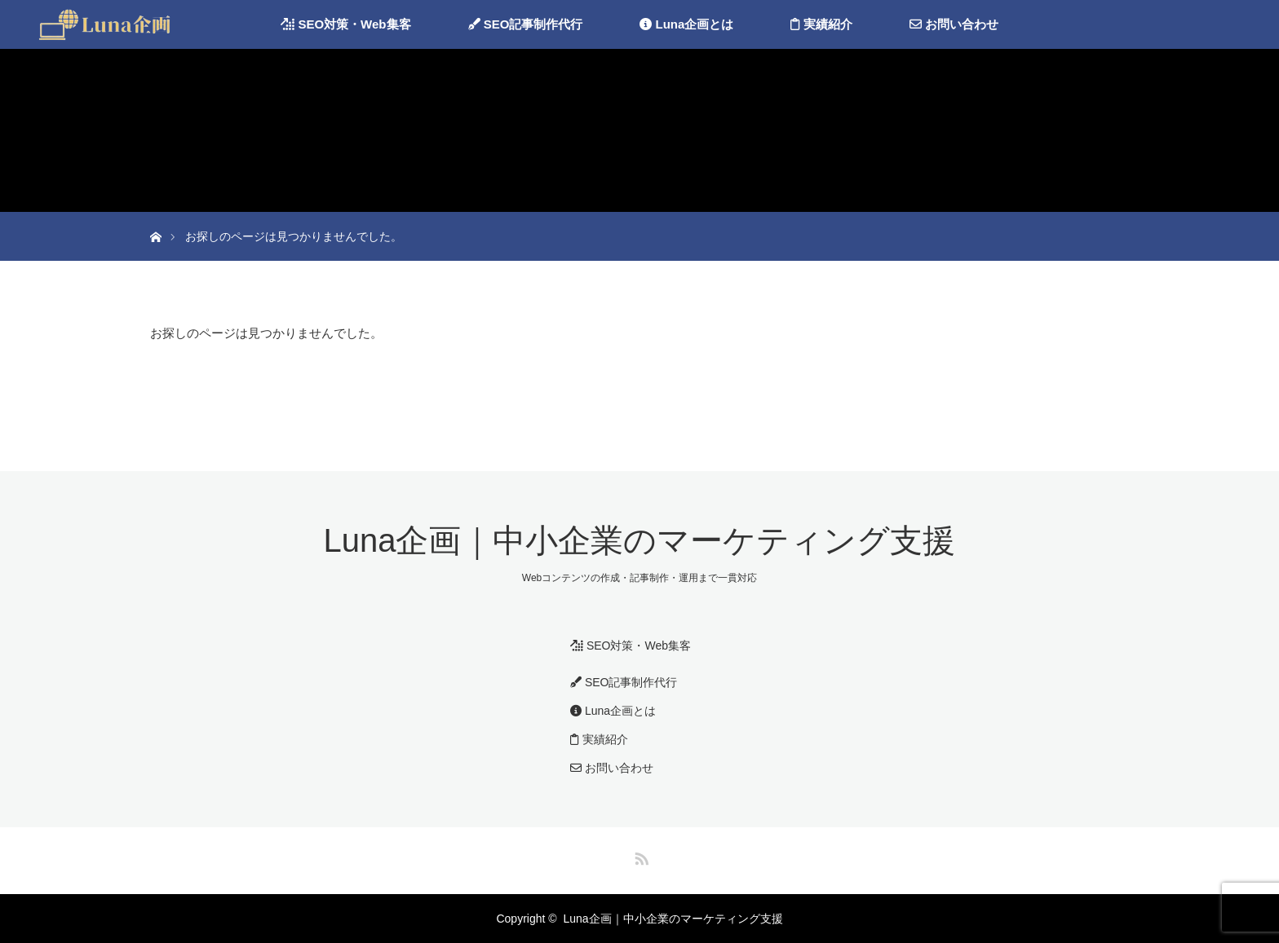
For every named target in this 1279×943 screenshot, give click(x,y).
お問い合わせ (953, 24)
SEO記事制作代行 (525, 24)
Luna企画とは (686, 24)
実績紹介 (821, 24)
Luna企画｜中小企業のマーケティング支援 (640, 540)
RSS (639, 856)
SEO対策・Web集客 (345, 24)
